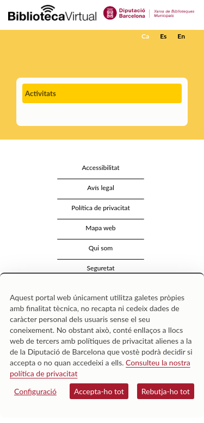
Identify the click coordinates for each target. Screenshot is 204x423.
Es (163, 36)
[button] (181, 53)
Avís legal (100, 188)
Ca (145, 36)
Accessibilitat (100, 167)
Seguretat (100, 268)
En (181, 36)
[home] (62, 36)
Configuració (35, 391)
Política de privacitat (100, 208)
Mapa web (100, 228)
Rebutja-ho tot (165, 391)
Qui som (101, 248)
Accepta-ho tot (99, 391)
